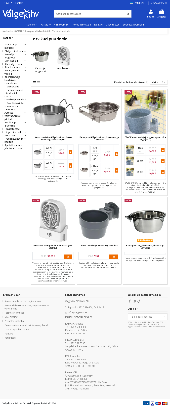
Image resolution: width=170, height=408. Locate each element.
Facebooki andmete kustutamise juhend (26, 325)
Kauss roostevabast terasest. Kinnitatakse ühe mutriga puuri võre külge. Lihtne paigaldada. (145, 259)
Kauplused (10, 337)
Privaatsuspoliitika (14, 321)
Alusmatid (10, 109)
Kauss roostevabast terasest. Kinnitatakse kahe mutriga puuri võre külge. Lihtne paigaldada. (99, 185)
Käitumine (9, 135)
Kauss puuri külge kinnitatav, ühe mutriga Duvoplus (145, 246)
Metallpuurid (12, 83)
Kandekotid (11, 93)
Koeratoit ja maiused (10, 46)
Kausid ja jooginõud (40, 70)
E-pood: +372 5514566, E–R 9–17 (86, 307)
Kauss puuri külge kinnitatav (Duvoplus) (99, 245)
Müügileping (10, 316)
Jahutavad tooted (13, 148)
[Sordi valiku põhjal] (155, 82)
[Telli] (163, 317)
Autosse (8, 112)
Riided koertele (12, 67)
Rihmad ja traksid (13, 64)
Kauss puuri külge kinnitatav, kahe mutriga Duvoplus (99, 138)
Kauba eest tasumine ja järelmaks (22, 301)
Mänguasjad (11, 60)
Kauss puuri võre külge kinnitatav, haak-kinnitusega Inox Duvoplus (53, 138)
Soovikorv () (159, 2)
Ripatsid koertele (13, 145)
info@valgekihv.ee (77, 312)
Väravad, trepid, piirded (12, 117)
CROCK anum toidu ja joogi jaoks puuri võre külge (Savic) (145, 138)
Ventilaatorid (63, 68)
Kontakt (19, 2)
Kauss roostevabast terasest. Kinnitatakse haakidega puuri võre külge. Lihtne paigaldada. (53, 178)
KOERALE (7, 38)
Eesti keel (138, 2)
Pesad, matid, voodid (11, 72)
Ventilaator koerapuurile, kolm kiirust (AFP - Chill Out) (53, 246)
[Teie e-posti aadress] (144, 317)
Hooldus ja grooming (10, 124)
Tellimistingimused (14, 312)
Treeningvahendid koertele (14, 140)
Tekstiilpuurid (12, 86)
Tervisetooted (12, 128)
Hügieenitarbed (12, 132)
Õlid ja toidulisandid (14, 51)
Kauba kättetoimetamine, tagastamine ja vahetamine (26, 307)
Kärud (8, 96)
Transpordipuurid (14, 90)
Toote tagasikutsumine (16, 329)
